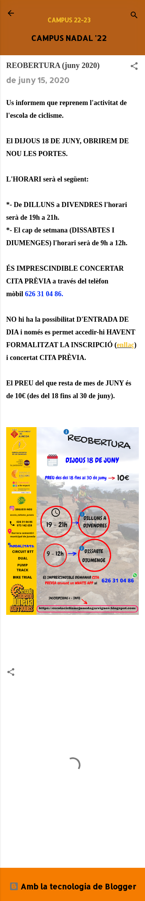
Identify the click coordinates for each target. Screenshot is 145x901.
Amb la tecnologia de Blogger (72, 886)
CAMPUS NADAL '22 (69, 38)
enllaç (125, 345)
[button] (134, 66)
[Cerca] (134, 15)
